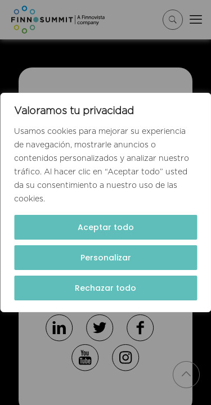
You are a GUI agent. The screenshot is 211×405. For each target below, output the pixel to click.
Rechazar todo (105, 288)
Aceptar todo (106, 227)
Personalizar (105, 257)
